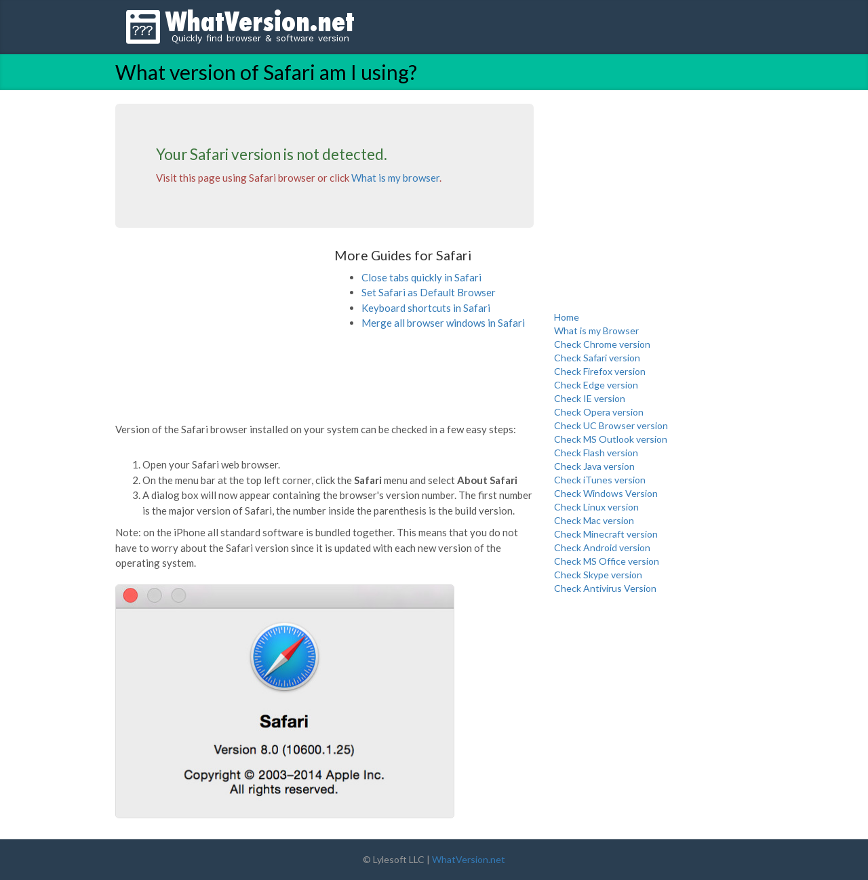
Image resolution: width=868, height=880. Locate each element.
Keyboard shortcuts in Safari (425, 308)
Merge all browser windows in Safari (443, 323)
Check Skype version (598, 574)
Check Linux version (596, 507)
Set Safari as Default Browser (428, 292)
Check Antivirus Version (605, 588)
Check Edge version (596, 385)
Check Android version (602, 547)
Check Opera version (599, 412)
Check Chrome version (602, 344)
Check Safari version (597, 357)
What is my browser (395, 178)
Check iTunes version (600, 479)
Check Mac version (594, 520)
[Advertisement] (217, 333)
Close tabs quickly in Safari (421, 277)
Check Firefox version (600, 371)
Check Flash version (596, 452)
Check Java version (594, 466)
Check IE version (589, 398)
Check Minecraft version (606, 534)
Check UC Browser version (611, 425)
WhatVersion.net (468, 859)
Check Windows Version (606, 493)
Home (566, 317)
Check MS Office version (606, 561)
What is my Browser (596, 330)
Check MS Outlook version (610, 439)
